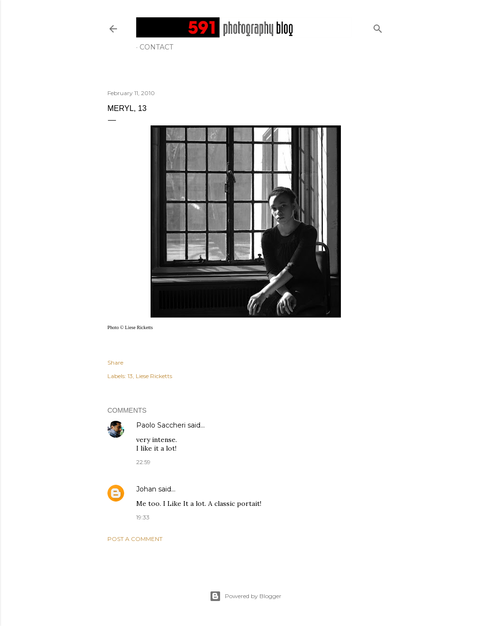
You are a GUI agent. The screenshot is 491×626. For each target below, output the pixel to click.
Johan (146, 489)
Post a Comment (135, 538)
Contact (156, 47)
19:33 (143, 517)
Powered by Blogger (245, 596)
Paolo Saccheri (161, 425)
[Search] (378, 26)
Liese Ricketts (154, 376)
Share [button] (115, 362)
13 (130, 376)
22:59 (143, 462)
